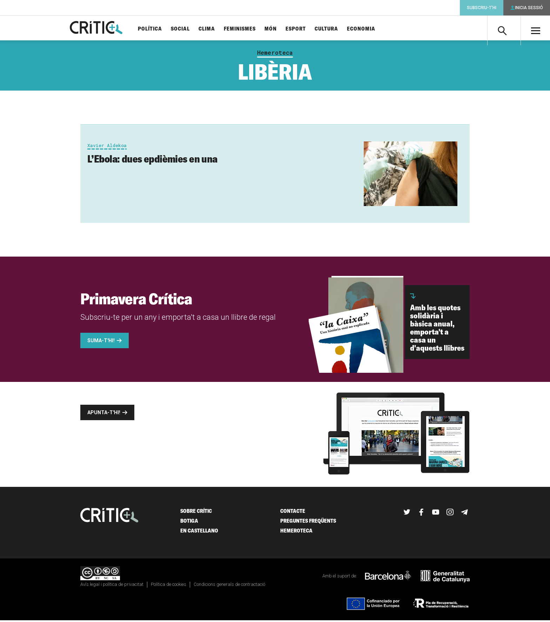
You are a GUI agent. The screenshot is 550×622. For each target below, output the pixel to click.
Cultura (334, 29)
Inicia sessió (529, 7)
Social (188, 29)
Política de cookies (168, 586)
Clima (215, 29)
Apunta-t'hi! (103, 414)
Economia (369, 29)
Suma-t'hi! (101, 342)
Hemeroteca (275, 55)
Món (279, 29)
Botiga (189, 523)
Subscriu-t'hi (481, 7)
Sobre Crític (196, 513)
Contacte (292, 513)
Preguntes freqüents (308, 523)
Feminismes (248, 29)
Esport (304, 29)
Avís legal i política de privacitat (111, 586)
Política (158, 29)
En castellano (199, 532)
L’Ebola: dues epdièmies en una (152, 160)
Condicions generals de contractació (229, 586)
